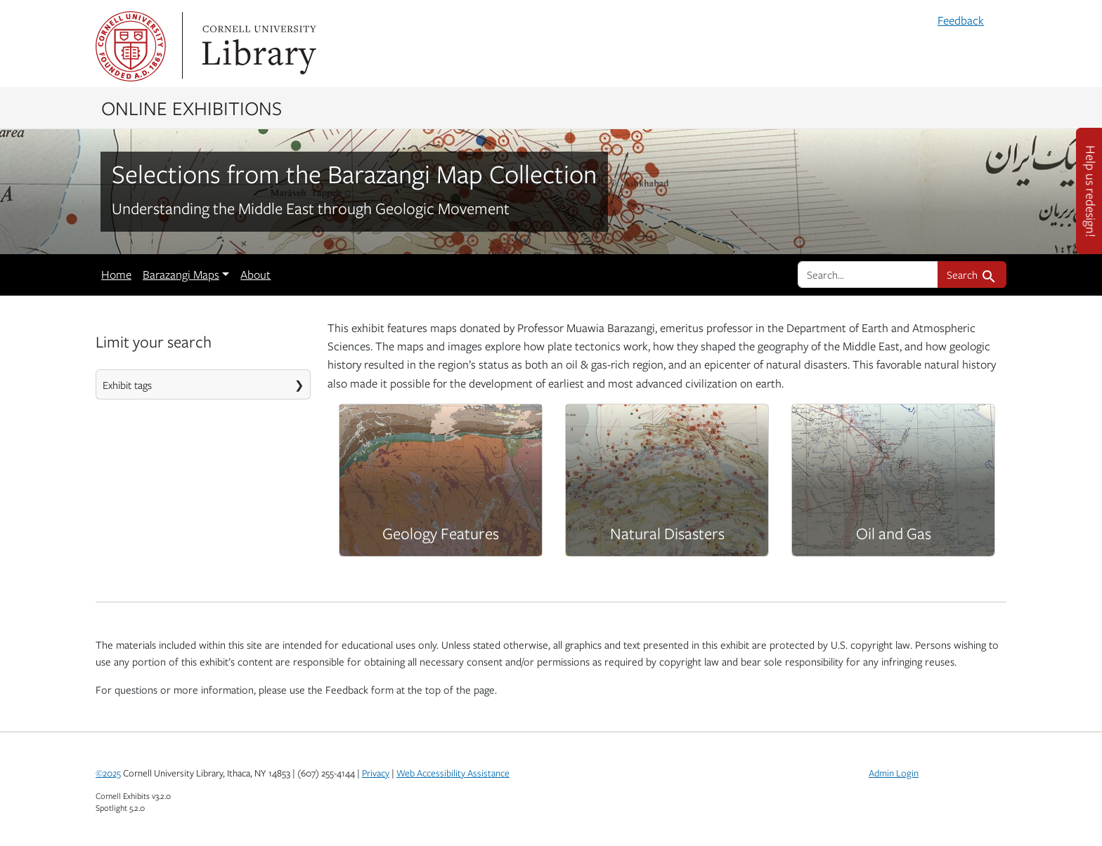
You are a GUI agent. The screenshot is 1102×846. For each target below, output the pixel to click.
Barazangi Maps (181, 274)
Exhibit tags (127, 385)
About (255, 274)
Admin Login (894, 773)
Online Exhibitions (191, 107)
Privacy (375, 773)
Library (257, 46)
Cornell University (131, 46)
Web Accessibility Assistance (453, 773)
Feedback (961, 20)
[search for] (868, 274)
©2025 (108, 773)
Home (116, 274)
